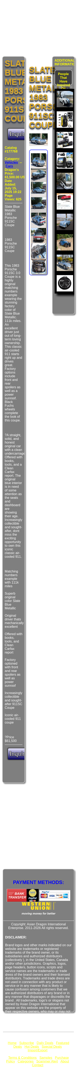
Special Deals (52, 1046)
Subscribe (26, 1043)
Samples (45, 1057)
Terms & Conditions (22, 1057)
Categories (25, 1061)
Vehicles (11, 162)
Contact (37, 1065)
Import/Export (37, 1050)
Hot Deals (31, 1046)
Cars (9, 166)
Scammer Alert (47, 1061)
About (64, 1061)
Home (12, 1043)
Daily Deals (45, 1043)
